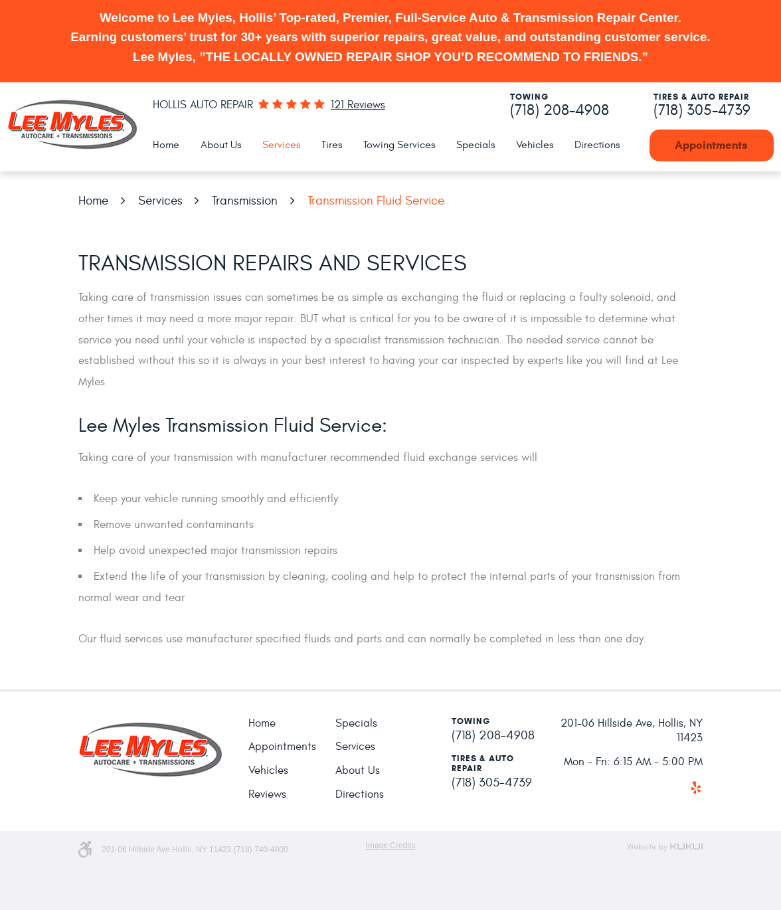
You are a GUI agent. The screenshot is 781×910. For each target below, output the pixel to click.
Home (166, 145)
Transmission (245, 200)
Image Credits (391, 845)
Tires (331, 145)
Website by (665, 847)
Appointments (711, 145)
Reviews (267, 794)
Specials (475, 145)
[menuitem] (166, 145)
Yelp (696, 788)
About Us (221, 145)
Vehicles (534, 145)
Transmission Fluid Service (375, 200)
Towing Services (399, 145)
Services (281, 145)
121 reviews (358, 105)
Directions (597, 145)
